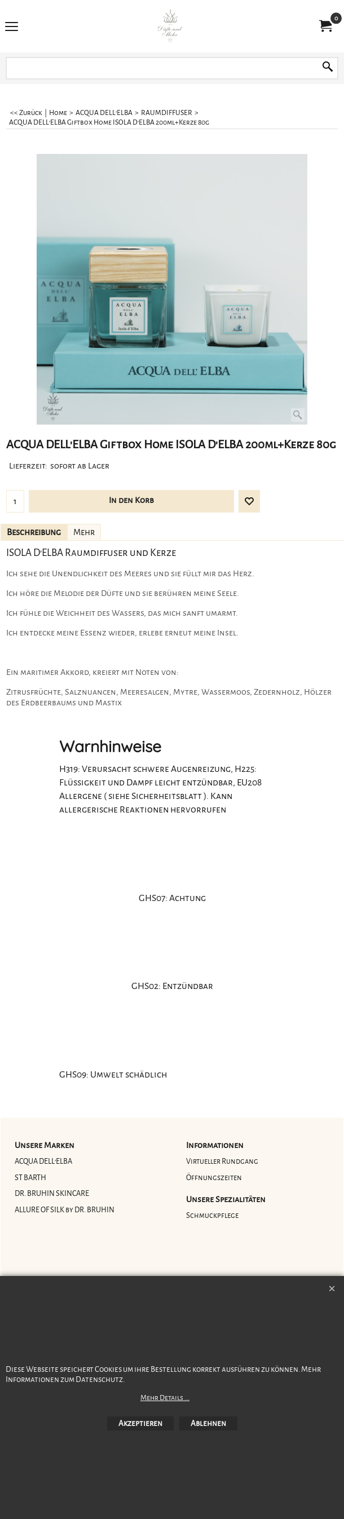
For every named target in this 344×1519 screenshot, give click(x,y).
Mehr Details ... (164, 1398)
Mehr (84, 532)
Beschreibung (34, 532)
